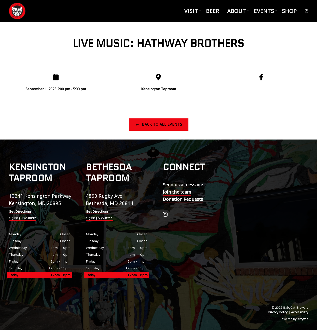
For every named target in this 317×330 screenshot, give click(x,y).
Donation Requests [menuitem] (183, 199)
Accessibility (299, 312)
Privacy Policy (278, 312)
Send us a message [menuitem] (183, 185)
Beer (212, 11)
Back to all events (162, 124)
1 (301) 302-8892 (22, 218)
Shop (289, 11)
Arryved (302, 319)
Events (264, 11)
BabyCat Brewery (17, 11)
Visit (191, 11)
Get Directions (20, 211)
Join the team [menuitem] (177, 192)
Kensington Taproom (158, 89)
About (236, 11)
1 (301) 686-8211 (99, 218)
